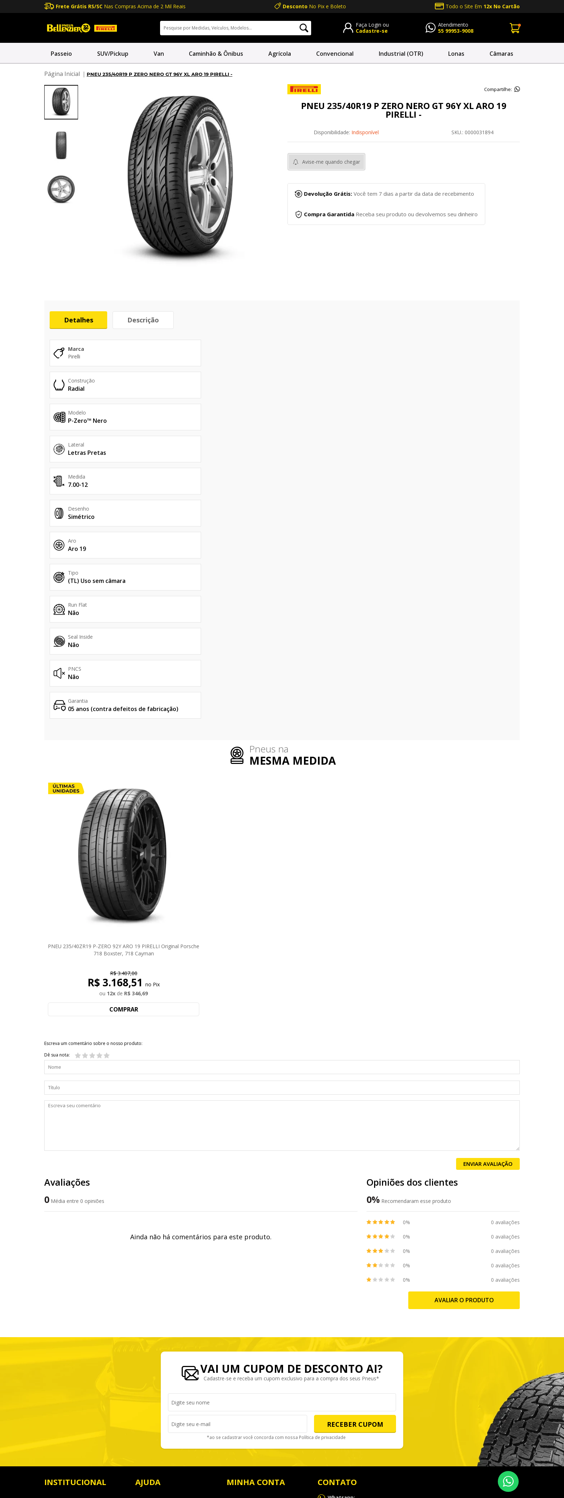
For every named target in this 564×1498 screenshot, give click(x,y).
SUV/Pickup (112, 54)
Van (159, 54)
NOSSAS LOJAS (62, 1308)
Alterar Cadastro (246, 1362)
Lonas (456, 54)
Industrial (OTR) (401, 54)
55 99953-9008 (455, 30)
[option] (61, 102)
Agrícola (279, 54)
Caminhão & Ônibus (216, 54)
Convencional (335, 54)
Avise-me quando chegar (331, 161)
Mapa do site (447, 1460)
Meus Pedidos (243, 1308)
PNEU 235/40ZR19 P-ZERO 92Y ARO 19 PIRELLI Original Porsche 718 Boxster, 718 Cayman (123, 758)
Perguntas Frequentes (161, 1308)
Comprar (123, 817)
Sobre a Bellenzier (65, 1326)
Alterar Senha (242, 1344)
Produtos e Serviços (67, 1344)
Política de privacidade (320, 1246)
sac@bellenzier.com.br (343, 1337)
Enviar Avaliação (488, 971)
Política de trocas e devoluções (171, 1326)
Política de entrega (157, 1344)
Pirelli (74, 356)
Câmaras (501, 54)
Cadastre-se (372, 30)
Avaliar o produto (464, 1108)
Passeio (61, 54)
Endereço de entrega (251, 1326)
